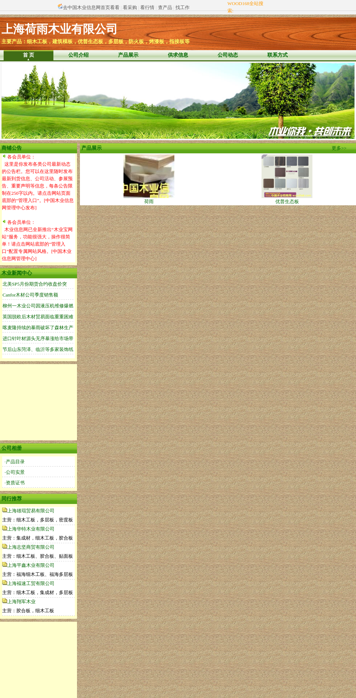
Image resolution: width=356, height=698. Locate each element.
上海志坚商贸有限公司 (30, 547)
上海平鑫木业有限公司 (30, 565)
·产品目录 (15, 461)
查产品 (165, 7)
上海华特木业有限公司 (30, 529)
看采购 (130, 7)
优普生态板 (287, 199)
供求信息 (178, 55)
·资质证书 (15, 482)
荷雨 (149, 199)
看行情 (147, 7)
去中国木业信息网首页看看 (91, 7)
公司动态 (228, 55)
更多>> (339, 148)
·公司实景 (15, 472)
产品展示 (128, 55)
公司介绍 (78, 55)
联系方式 (277, 55)
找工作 (182, 7)
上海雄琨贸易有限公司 (30, 510)
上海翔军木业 (21, 601)
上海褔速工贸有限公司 (30, 583)
